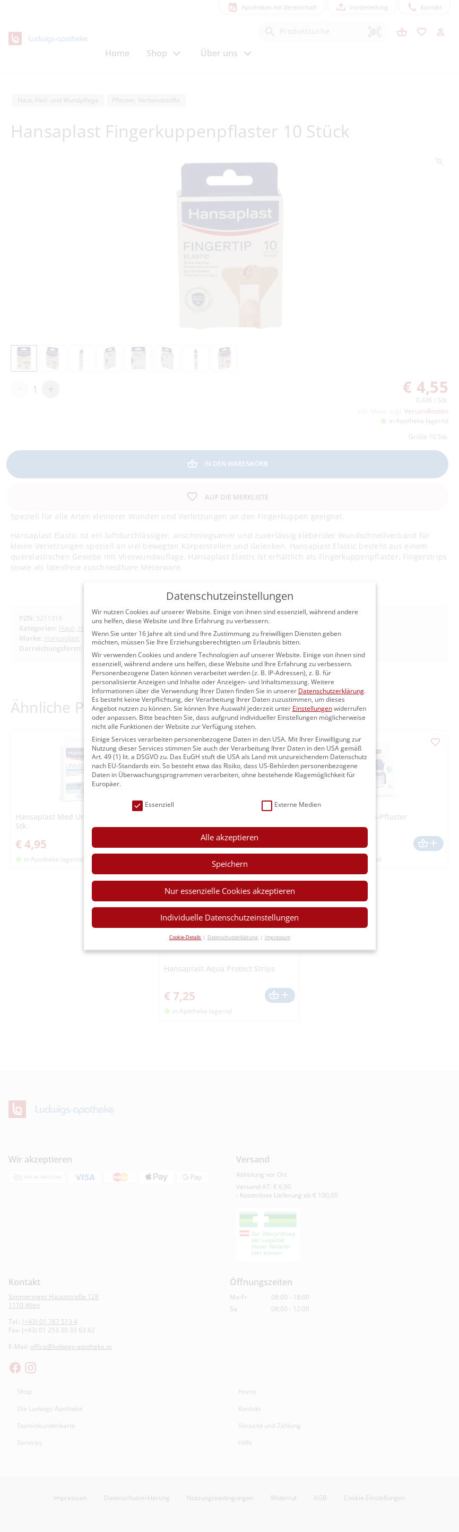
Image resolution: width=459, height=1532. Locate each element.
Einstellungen (312, 708)
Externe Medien (291, 805)
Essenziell (153, 805)
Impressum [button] (277, 937)
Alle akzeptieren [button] (229, 837)
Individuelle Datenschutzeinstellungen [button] (229, 917)
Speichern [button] (230, 863)
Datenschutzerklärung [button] (233, 937)
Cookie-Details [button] (185, 937)
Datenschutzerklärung (331, 690)
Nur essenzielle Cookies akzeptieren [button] (229, 890)
